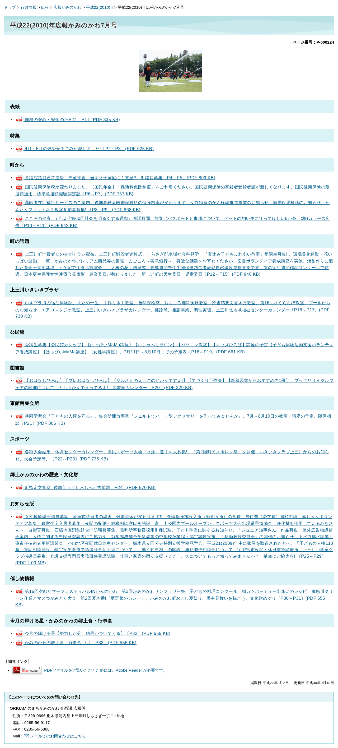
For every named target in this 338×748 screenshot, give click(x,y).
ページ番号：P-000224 (313, 42)
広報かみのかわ (67, 7)
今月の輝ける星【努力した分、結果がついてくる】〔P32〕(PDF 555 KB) (93, 633)
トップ (10, 7)
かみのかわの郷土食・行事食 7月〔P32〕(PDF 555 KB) (76, 642)
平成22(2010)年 (100, 7)
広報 (45, 7)
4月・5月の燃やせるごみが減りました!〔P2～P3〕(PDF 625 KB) (84, 148)
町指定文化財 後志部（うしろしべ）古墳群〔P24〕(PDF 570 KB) (85, 487)
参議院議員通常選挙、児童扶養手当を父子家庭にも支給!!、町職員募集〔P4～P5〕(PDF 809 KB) (115, 177)
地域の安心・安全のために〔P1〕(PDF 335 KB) (67, 119)
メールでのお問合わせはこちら (58, 736)
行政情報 (28, 7)
